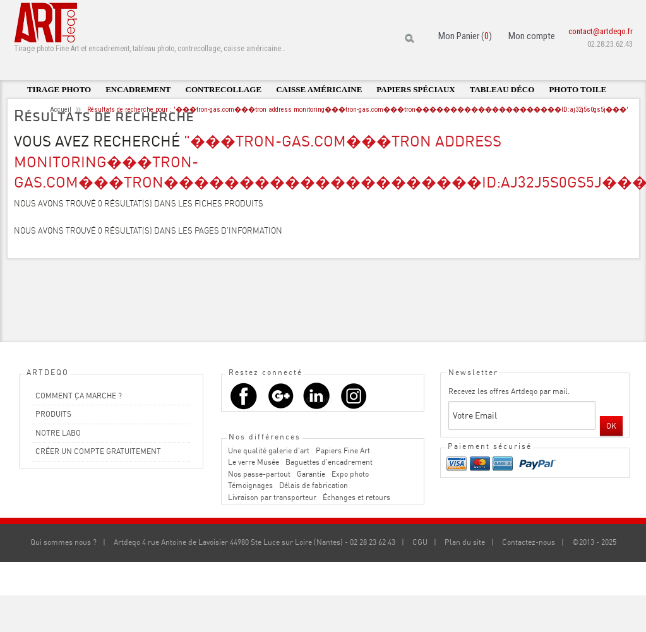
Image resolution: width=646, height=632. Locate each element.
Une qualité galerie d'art (268, 450)
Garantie (311, 474)
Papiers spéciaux (415, 89)
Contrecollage (224, 89)
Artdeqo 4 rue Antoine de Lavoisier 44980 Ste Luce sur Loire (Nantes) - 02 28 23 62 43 (254, 542)
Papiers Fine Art (343, 450)
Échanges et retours (356, 497)
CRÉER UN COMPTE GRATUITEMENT (98, 451)
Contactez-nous (528, 542)
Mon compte (531, 36)
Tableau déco (502, 89)
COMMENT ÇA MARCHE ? (78, 395)
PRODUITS (53, 414)
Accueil (60, 109)
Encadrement (137, 89)
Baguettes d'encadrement (329, 462)
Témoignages (250, 485)
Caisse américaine (319, 89)
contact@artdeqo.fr (600, 31)
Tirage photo (59, 89)
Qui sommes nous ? (63, 542)
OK (611, 426)
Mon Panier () (465, 36)
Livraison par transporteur (272, 497)
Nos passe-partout (259, 474)
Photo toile (577, 89)
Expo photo (350, 474)
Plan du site (465, 542)
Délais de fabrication (313, 485)
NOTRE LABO (58, 433)
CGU (420, 542)
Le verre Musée (253, 462)
